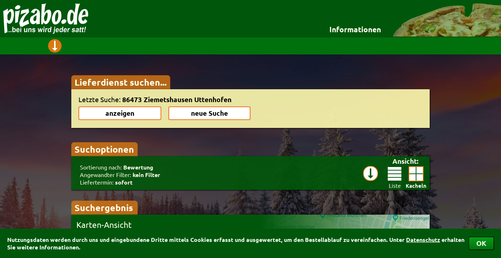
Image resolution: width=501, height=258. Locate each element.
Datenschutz (423, 239)
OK (481, 243)
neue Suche (209, 113)
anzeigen (119, 113)
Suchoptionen (104, 149)
